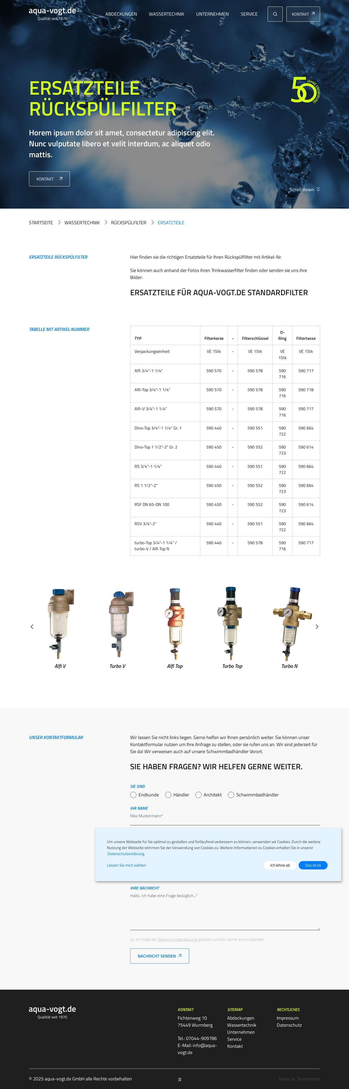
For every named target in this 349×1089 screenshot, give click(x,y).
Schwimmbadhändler (257, 794)
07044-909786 (201, 1038)
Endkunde (149, 794)
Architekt (213, 794)
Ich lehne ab (280, 865)
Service (249, 13)
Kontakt (300, 14)
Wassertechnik (166, 13)
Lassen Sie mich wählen (126, 865)
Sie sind (137, 786)
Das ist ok (313, 865)
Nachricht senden (157, 956)
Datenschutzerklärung (177, 939)
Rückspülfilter (128, 222)
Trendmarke (308, 1078)
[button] (275, 14)
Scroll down (302, 189)
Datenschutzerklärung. (126, 854)
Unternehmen (212, 13)
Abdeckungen (121, 13)
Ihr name (139, 808)
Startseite (41, 222)
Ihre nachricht (144, 888)
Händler (181, 794)
